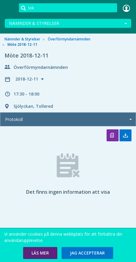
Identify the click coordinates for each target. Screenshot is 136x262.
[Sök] (68, 7)
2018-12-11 (27, 79)
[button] (40, 253)
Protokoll (14, 119)
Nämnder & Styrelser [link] (22, 39)
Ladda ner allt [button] (125, 135)
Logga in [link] (126, 8)
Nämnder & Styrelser (34, 23)
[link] (9, 8)
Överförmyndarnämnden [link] (69, 39)
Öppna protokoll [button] (113, 135)
